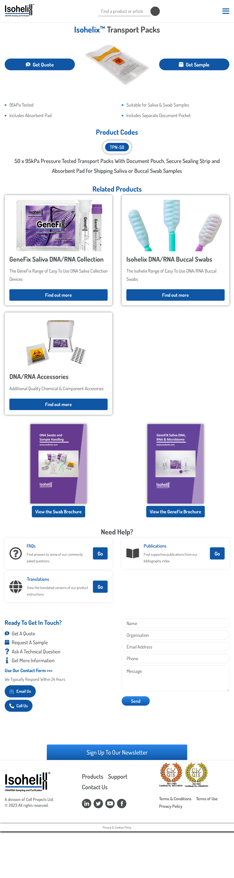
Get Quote (40, 63)
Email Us (20, 690)
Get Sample (194, 63)
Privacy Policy (170, 805)
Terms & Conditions (175, 797)
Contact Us (95, 785)
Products (92, 775)
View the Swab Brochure (58, 510)
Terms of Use (207, 797)
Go (100, 552)
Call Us (18, 704)
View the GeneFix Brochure (175, 510)
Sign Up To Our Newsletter (117, 751)
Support (117, 775)
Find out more (58, 294)
